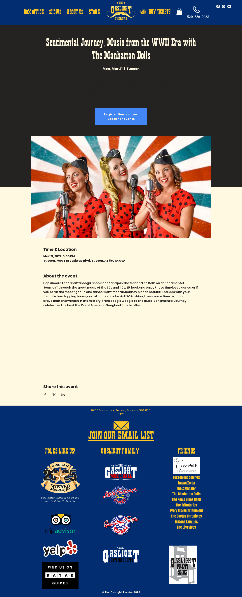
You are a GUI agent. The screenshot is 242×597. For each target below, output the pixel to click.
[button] (33, 12)
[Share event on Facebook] (45, 394)
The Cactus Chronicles (186, 516)
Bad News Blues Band (186, 499)
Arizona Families (186, 521)
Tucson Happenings (186, 477)
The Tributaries (186, 505)
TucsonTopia (186, 482)
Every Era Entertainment (186, 510)
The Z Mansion (186, 488)
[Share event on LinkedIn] (63, 394)
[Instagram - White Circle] (223, 6)
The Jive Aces (186, 527)
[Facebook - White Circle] (218, 6)
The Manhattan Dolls (186, 494)
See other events (121, 119)
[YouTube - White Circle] (229, 6)
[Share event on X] (54, 394)
